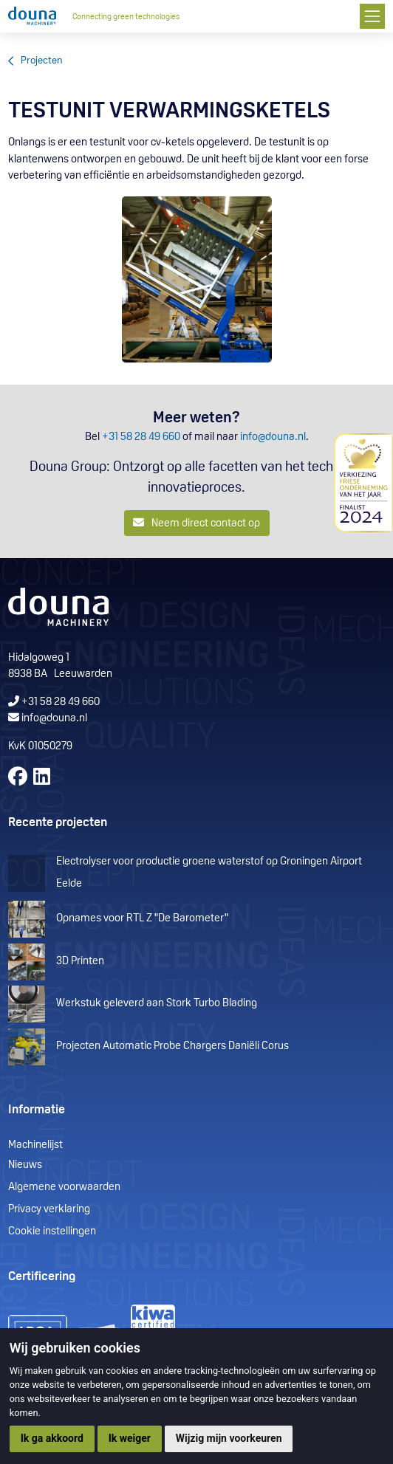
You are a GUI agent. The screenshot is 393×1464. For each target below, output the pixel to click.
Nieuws (25, 1165)
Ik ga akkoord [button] (52, 1438)
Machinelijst (35, 1145)
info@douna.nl (273, 437)
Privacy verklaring (49, 1209)
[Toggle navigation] (372, 16)
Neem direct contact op (197, 523)
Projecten (42, 60)
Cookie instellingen (52, 1231)
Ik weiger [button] (130, 1438)
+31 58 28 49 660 (141, 437)
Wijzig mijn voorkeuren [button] (229, 1438)
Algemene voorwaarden (64, 1187)
